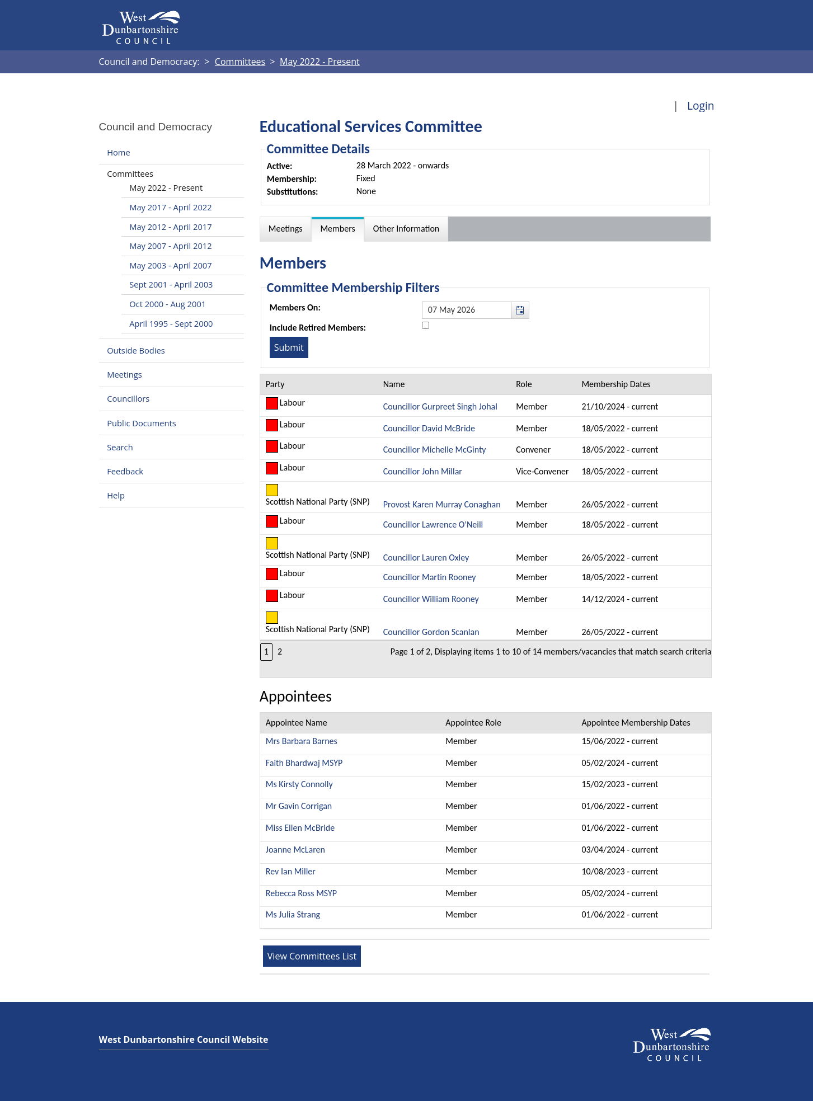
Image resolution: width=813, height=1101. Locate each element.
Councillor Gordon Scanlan (431, 632)
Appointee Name (296, 722)
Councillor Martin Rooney (429, 577)
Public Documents (141, 423)
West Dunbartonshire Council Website (184, 1039)
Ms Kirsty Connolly (299, 784)
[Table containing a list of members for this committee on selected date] (486, 525)
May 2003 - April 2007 (170, 265)
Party (275, 384)
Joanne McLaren (295, 849)
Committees (130, 173)
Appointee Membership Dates (635, 722)
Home (118, 152)
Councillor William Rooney (431, 599)
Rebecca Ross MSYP (301, 893)
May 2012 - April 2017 (170, 226)
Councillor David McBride (429, 428)
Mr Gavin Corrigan (299, 806)
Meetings (124, 374)
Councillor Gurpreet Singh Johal (440, 406)
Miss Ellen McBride (300, 827)
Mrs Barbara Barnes (301, 741)
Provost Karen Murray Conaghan (442, 504)
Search (120, 447)
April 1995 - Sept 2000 (171, 323)
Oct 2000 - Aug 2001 (167, 303)
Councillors (128, 398)
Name (394, 384)
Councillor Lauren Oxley (426, 557)
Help (116, 495)
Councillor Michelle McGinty (434, 449)
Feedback (125, 471)
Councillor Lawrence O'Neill (433, 524)
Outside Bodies (136, 350)
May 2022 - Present (166, 187)
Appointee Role (473, 722)
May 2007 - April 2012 (170, 245)
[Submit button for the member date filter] (289, 347)
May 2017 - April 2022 (170, 207)
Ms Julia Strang (293, 914)
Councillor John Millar (422, 471)
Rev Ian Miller (291, 871)
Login (701, 105)
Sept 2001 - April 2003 (171, 284)
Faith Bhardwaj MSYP (304, 762)
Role (524, 384)
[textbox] (475, 310)
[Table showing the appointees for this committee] (486, 820)
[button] (520, 310)
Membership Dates (615, 384)
